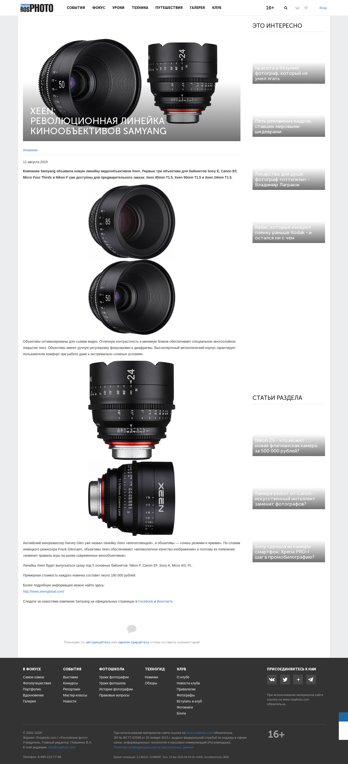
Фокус (98, 8)
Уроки (118, 8)
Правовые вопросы (114, 695)
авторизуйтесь (98, 642)
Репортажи (71, 689)
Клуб (216, 8)
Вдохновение (33, 695)
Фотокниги (185, 707)
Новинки (151, 677)
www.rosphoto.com (296, 699)
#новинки (30, 150)
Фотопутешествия (37, 683)
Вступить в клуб (189, 701)
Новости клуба (188, 683)
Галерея (197, 8)
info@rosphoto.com (61, 747)
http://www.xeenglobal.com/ (43, 591)
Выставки (70, 677)
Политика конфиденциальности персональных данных (154, 747)
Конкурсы (70, 683)
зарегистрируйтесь (133, 642)
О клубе (183, 677)
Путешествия (169, 8)
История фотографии (116, 689)
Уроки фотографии (114, 677)
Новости (69, 701)
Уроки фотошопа (112, 683)
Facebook (145, 601)
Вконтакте (165, 601)
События (76, 8)
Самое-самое (33, 677)
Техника (140, 8)
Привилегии (186, 689)
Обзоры (151, 683)
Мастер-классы (75, 695)
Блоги (181, 713)
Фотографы (186, 695)
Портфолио (32, 689)
